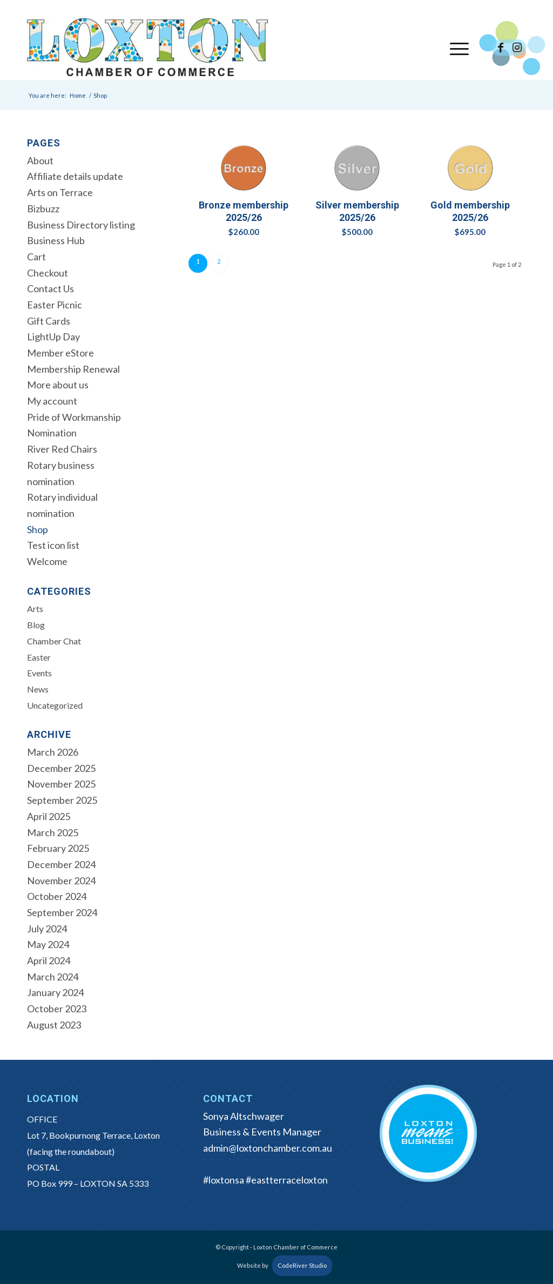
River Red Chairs (62, 449)
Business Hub (56, 240)
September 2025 (62, 800)
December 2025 (61, 768)
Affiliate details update (75, 176)
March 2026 (52, 752)
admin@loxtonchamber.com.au (267, 1148)
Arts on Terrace (60, 192)
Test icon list (53, 545)
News (38, 689)
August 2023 (54, 1025)
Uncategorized (55, 705)
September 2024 (62, 912)
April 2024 (48, 960)
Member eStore (60, 353)
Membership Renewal (73, 369)
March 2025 (52, 832)
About (40, 160)
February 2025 (58, 848)
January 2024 (55, 992)
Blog (36, 625)
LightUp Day (53, 336)
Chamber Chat (54, 641)
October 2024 (56, 896)
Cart (36, 257)
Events (39, 673)
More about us (58, 385)
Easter (39, 657)
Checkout (47, 273)
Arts (35, 608)
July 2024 (47, 929)
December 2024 (61, 864)
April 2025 (48, 816)
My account (52, 401)
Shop (37, 529)
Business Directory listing (81, 225)
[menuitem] (456, 48)
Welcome (47, 561)
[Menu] (456, 48)
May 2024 (48, 944)
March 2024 (52, 977)
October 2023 (56, 1008)
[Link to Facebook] (501, 48)
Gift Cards (48, 321)
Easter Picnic (54, 305)
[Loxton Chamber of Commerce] (147, 48)
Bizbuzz (43, 208)
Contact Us (50, 288)
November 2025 (61, 784)
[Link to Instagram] (517, 48)
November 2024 (61, 880)
